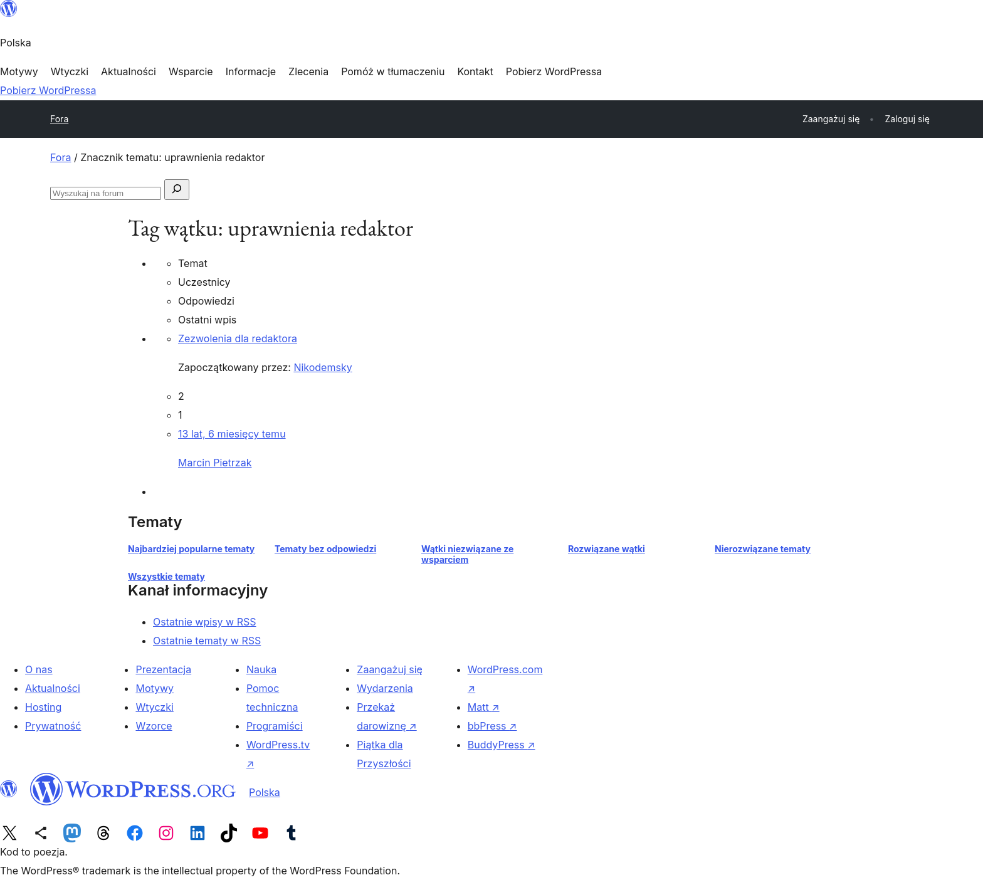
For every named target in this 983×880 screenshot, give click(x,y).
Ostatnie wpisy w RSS (204, 621)
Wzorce (153, 726)
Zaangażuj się (390, 669)
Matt (484, 707)
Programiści (274, 726)
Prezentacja (163, 669)
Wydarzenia (385, 688)
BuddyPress (501, 744)
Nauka (261, 669)
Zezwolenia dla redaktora (237, 338)
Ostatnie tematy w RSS (207, 640)
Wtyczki (154, 707)
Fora (59, 118)
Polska (264, 792)
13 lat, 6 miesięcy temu (232, 433)
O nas (39, 669)
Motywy (154, 688)
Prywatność (53, 726)
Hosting (43, 707)
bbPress (492, 726)
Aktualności (52, 688)
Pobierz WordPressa (48, 90)
